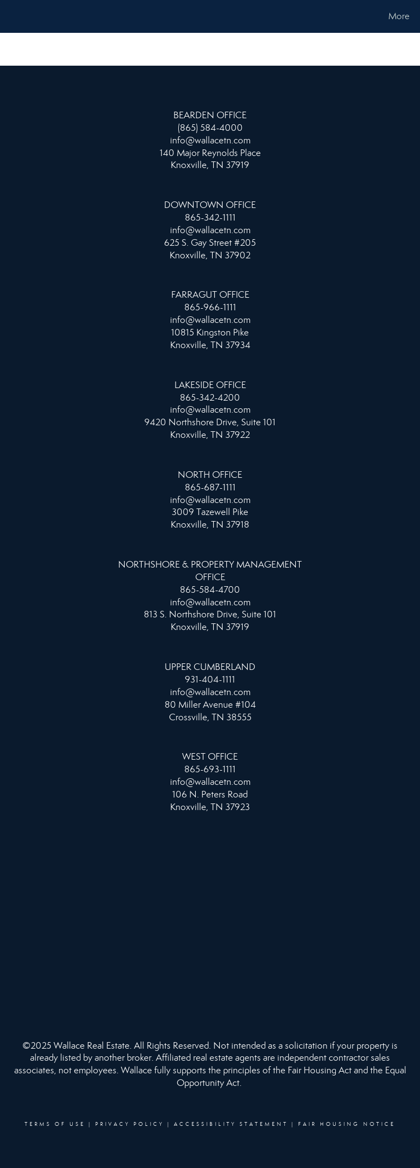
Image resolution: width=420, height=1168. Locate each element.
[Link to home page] (10, 16)
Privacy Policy (129, 1124)
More (399, 16)
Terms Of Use (55, 1124)
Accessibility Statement (231, 1124)
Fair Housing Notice (346, 1124)
